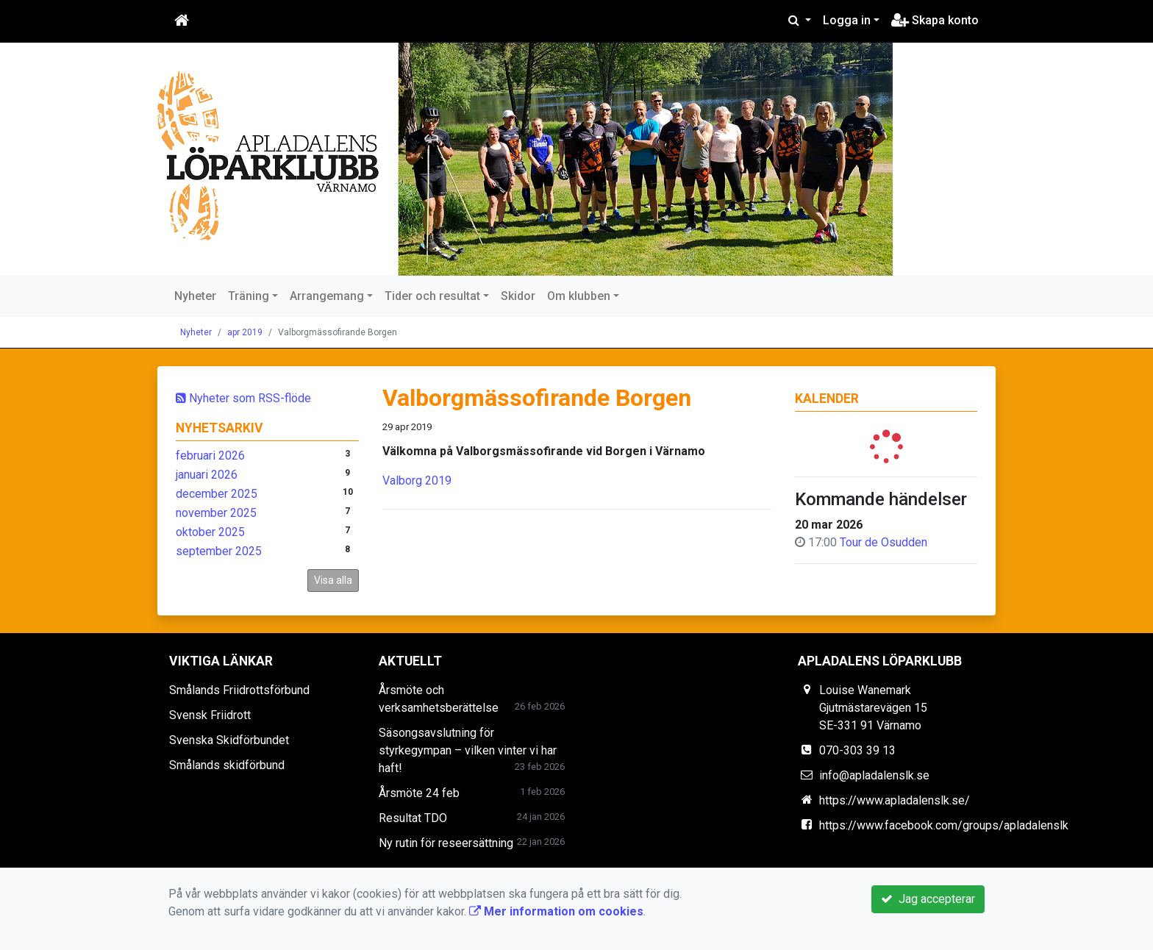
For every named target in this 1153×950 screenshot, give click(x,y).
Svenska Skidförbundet (229, 740)
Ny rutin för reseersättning (446, 843)
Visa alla (333, 580)
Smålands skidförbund (227, 765)
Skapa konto (935, 20)
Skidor (518, 296)
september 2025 (219, 551)
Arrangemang (327, 296)
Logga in (847, 20)
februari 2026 (210, 456)
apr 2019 (245, 332)
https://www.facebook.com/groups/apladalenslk (943, 825)
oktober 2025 (210, 532)
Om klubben (578, 296)
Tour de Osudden (883, 542)
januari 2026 (207, 475)
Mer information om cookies (556, 911)
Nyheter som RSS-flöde (243, 398)
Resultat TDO (413, 818)
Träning (248, 296)
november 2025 (216, 513)
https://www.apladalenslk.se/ (894, 800)
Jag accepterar (928, 899)
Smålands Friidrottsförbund (239, 690)
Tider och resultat (432, 296)
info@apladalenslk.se (874, 775)
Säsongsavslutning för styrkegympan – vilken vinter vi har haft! (468, 750)
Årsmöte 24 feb (419, 793)
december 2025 (216, 494)
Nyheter (195, 296)
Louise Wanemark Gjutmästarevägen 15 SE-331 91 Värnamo (873, 707)
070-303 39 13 (857, 750)
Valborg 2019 (416, 481)
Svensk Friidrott (210, 715)
